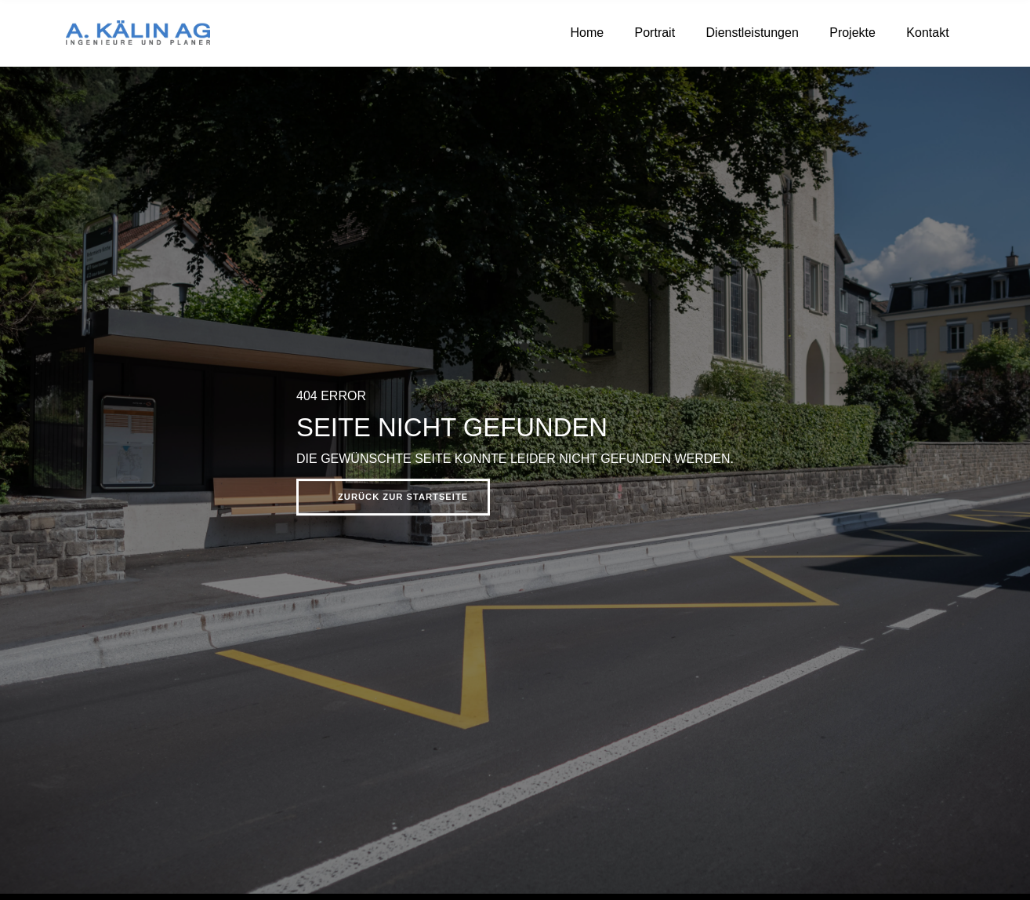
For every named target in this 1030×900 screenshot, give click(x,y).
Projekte (852, 32)
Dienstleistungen (752, 32)
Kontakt (927, 32)
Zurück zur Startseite (403, 496)
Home (587, 32)
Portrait (655, 32)
